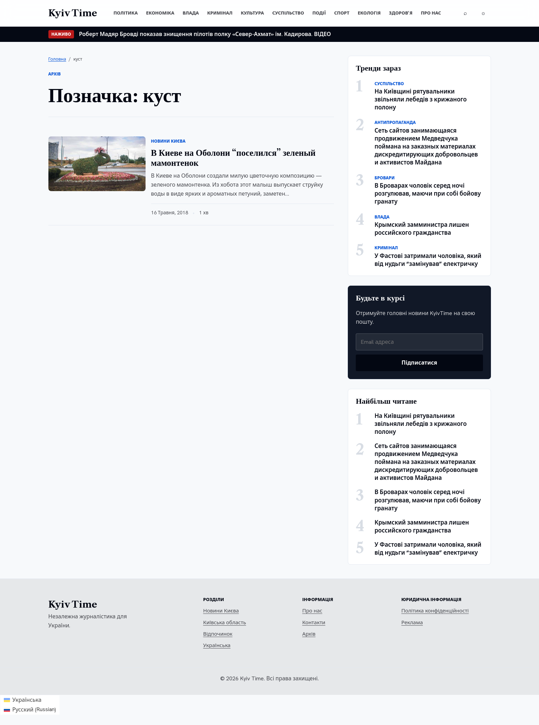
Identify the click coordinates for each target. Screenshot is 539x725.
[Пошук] (465, 13)
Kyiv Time (72, 604)
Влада (191, 13)
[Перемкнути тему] (483, 13)
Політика (125, 13)
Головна (57, 59)
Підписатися (419, 362)
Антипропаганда (395, 122)
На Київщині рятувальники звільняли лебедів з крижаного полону (420, 99)
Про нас (431, 13)
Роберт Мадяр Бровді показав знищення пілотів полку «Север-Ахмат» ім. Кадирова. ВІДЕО (205, 34)
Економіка (160, 13)
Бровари (384, 178)
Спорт (341, 13)
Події (319, 13)
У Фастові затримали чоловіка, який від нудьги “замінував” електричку (427, 260)
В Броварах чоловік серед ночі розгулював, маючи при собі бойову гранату (427, 193)
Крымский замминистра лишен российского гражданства (421, 228)
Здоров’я (400, 13)
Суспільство (288, 13)
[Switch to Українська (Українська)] (29, 700)
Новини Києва (168, 141)
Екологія (369, 13)
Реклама (412, 622)
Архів (308, 633)
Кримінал (219, 13)
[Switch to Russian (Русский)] (29, 710)
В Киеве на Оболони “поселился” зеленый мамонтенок (233, 157)
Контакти (313, 622)
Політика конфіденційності (435, 610)
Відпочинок (218, 633)
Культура (252, 13)
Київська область (224, 622)
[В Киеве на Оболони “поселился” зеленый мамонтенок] (97, 163)
